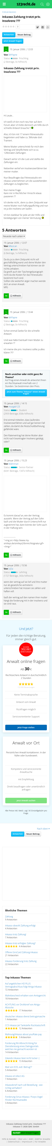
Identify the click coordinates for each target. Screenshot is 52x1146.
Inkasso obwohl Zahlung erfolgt (20, 926)
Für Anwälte (40, 1142)
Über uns (22, 1139)
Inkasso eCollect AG (15, 1076)
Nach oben (43, 829)
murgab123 (14, 407)
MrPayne (13, 55)
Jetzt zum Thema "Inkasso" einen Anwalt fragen (26, 393)
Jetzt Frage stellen (25, 727)
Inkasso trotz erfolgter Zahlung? (20, 943)
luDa (11, 569)
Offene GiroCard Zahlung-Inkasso (21, 952)
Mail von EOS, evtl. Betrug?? (18, 1067)
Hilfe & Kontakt (9, 1139)
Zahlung (9, 917)
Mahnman (13, 464)
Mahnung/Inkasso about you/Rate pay (23, 1034)
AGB (31, 1139)
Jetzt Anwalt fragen (13, 41)
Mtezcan (13, 246)
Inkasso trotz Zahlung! (15, 934)
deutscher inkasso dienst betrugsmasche (25, 1016)
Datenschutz (14, 1142)
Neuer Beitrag (24, 35)
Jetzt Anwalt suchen (26, 800)
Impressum (27, 1142)
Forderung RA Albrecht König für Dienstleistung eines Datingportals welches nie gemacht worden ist (21, 1046)
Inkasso (12, 12)
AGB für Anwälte (42, 1139)
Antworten (9, 35)
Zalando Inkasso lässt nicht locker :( (22, 1058)
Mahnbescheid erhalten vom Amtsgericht (25, 996)
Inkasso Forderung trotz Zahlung (20, 961)
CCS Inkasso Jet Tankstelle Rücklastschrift (25, 1025)
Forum (5, 12)
